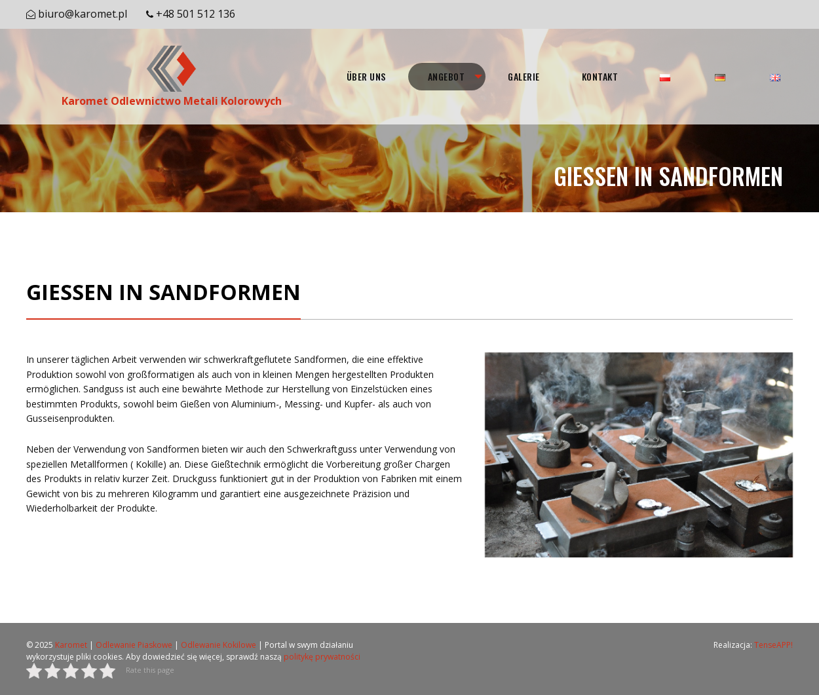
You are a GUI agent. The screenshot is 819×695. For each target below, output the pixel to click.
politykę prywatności (322, 656)
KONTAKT (600, 76)
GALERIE (524, 76)
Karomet (71, 644)
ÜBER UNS (366, 76)
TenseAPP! (773, 644)
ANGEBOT (446, 76)
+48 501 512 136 (195, 14)
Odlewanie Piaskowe (134, 644)
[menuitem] (366, 76)
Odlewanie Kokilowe (218, 644)
